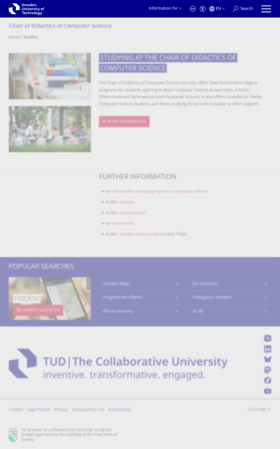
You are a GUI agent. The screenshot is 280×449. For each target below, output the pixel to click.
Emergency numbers (212, 297)
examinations (132, 213)
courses (127, 202)
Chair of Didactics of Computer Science (60, 26)
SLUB (198, 311)
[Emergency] (193, 9)
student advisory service (143, 234)
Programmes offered (122, 297)
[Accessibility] (203, 9)
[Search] (243, 8)
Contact (16, 410)
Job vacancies (205, 284)
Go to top (257, 410)
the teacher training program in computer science (160, 192)
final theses (123, 224)
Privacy (61, 410)
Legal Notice (38, 410)
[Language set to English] (217, 8)
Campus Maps (116, 284)
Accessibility (119, 410)
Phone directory (118, 311)
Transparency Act (88, 410)
